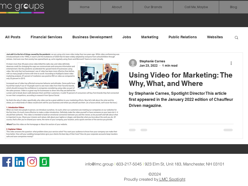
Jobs (126, 37)
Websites (215, 37)
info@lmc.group (99, 163)
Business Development (92, 37)
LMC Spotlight (171, 179)
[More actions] (233, 63)
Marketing (149, 37)
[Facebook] (7, 162)
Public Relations (183, 37)
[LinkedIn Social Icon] (20, 162)
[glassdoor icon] (44, 162)
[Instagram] (32, 162)
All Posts (12, 37)
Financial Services (46, 37)
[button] (153, 7)
